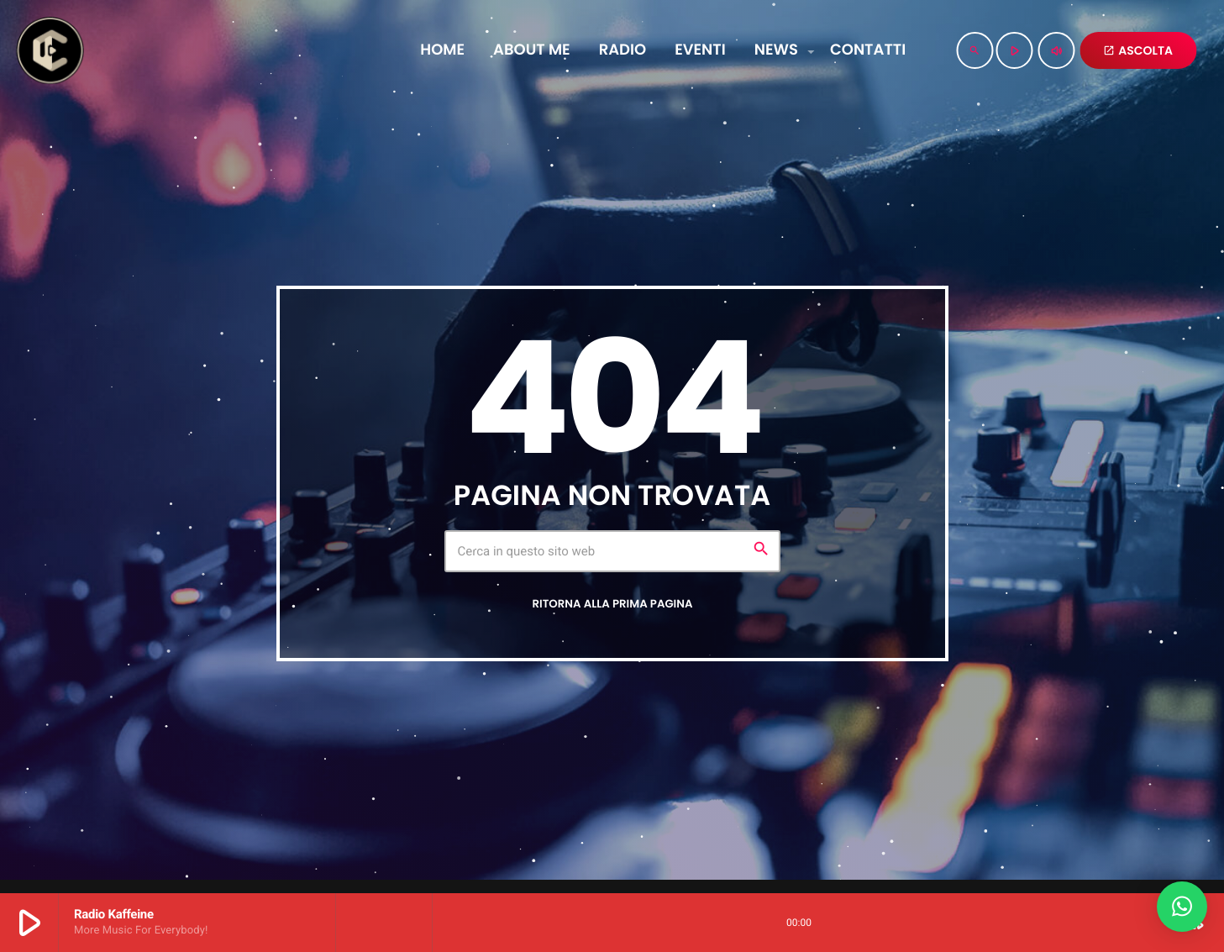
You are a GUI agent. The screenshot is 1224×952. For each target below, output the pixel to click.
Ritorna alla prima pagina (612, 604)
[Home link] (49, 50)
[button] (1182, 906)
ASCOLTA (1138, 50)
